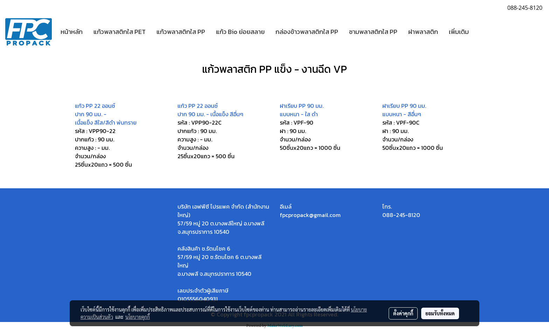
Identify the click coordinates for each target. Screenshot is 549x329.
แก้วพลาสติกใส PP (181, 31)
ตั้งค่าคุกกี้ (403, 313)
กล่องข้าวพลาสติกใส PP (307, 31)
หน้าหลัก (72, 31)
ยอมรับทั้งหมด (440, 313)
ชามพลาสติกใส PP (373, 31)
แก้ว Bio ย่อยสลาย (240, 31)
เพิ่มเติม (459, 31)
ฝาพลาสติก (423, 31)
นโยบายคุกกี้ (137, 317)
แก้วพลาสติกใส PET (119, 31)
